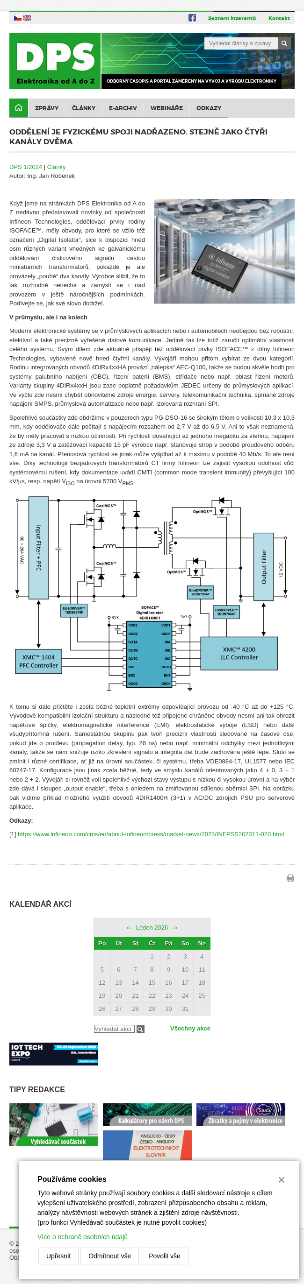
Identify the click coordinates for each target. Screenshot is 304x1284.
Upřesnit (58, 1256)
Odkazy (208, 108)
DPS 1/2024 (25, 166)
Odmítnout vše (109, 1256)
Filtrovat (141, 1029)
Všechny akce (190, 1028)
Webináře (167, 108)
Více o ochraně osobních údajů (82, 1237)
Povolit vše (165, 1256)
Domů (18, 108)
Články (83, 108)
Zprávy (46, 108)
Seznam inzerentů (232, 18)
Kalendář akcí (40, 904)
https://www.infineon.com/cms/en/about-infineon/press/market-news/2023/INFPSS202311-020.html (151, 834)
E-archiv (123, 108)
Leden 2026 (152, 927)
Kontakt (279, 18)
